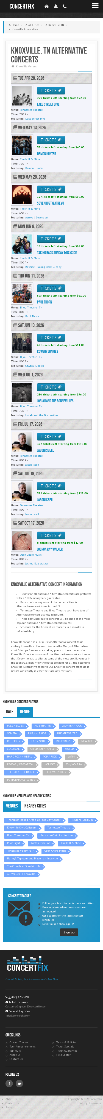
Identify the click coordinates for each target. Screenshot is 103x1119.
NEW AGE (87, 741)
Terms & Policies (66, 1042)
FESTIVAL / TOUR (56, 772)
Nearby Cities (35, 806)
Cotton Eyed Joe (40, 843)
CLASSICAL (13, 749)
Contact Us (16, 1059)
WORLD (69, 749)
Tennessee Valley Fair (20, 851)
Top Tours (15, 1050)
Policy (9, 1107)
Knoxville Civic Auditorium (56, 835)
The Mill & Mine (71, 843)
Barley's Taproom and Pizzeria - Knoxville (32, 858)
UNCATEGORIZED (67, 733)
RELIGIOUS (13, 741)
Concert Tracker (19, 1042)
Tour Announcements (22, 1046)
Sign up (69, 932)
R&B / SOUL (38, 741)
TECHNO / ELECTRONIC (21, 772)
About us (15, 1055)
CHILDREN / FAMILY (42, 749)
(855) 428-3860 (20, 997)
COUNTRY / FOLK (72, 725)
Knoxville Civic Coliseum (22, 827)
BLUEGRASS (63, 741)
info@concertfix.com (17, 1015)
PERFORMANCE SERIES (21, 780)
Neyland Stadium (82, 820)
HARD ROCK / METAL (19, 756)
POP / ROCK (50, 756)
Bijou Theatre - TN (18, 835)
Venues (12, 806)
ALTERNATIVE (43, 725)
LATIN (71, 756)
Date (9, 712)
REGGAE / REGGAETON (20, 764)
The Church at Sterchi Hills (23, 866)
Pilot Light (13, 843)
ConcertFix (22, 6)
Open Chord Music (55, 851)
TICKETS (51, 90)
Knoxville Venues (26, 66)
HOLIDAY (49, 764)
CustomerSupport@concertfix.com (25, 1006)
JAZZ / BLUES (15, 725)
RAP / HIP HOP (37, 733)
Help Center (63, 1055)
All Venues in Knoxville (21, 874)
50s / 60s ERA (74, 764)
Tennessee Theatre (59, 827)
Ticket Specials (65, 1046)
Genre (25, 712)
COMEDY (12, 733)
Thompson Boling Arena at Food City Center (33, 820)
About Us (10, 1099)
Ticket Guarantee (66, 1050)
